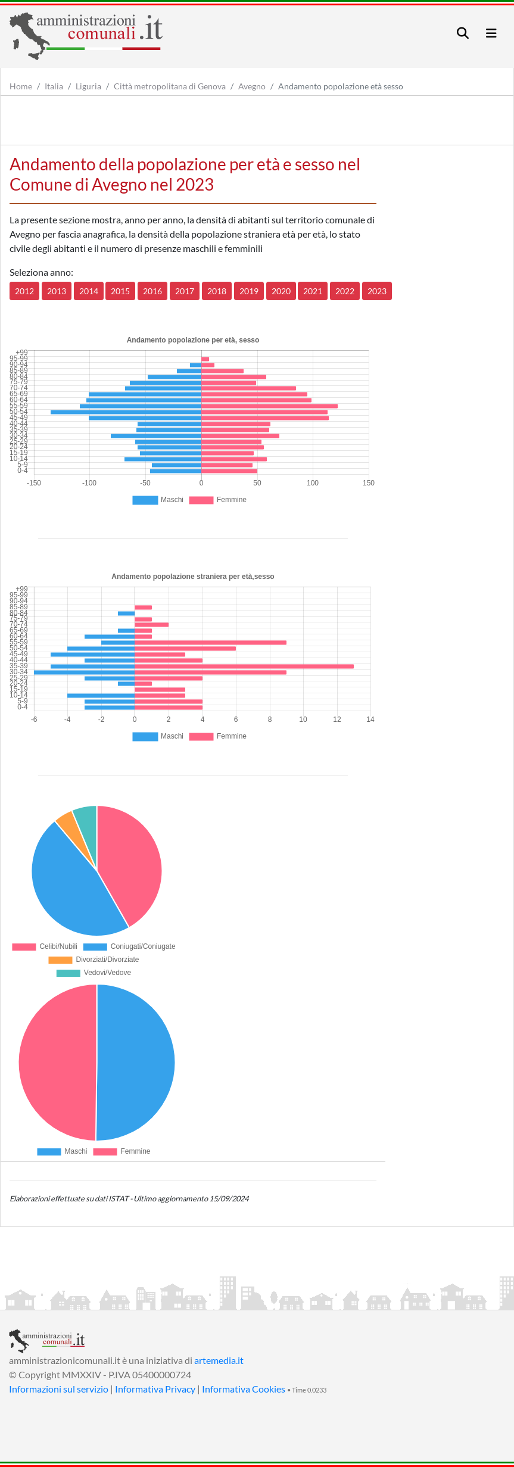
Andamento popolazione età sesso (340, 86)
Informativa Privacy (155, 1388)
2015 (120, 291)
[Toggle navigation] (462, 33)
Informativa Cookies (243, 1388)
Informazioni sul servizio (58, 1388)
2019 (248, 291)
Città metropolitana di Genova (170, 86)
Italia (54, 86)
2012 (24, 291)
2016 (152, 291)
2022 (344, 291)
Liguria (88, 86)
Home (21, 86)
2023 (377, 291)
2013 (56, 291)
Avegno (252, 86)
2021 (312, 291)
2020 (281, 291)
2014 (88, 291)
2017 (184, 291)
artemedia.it (219, 1360)
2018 (216, 291)
